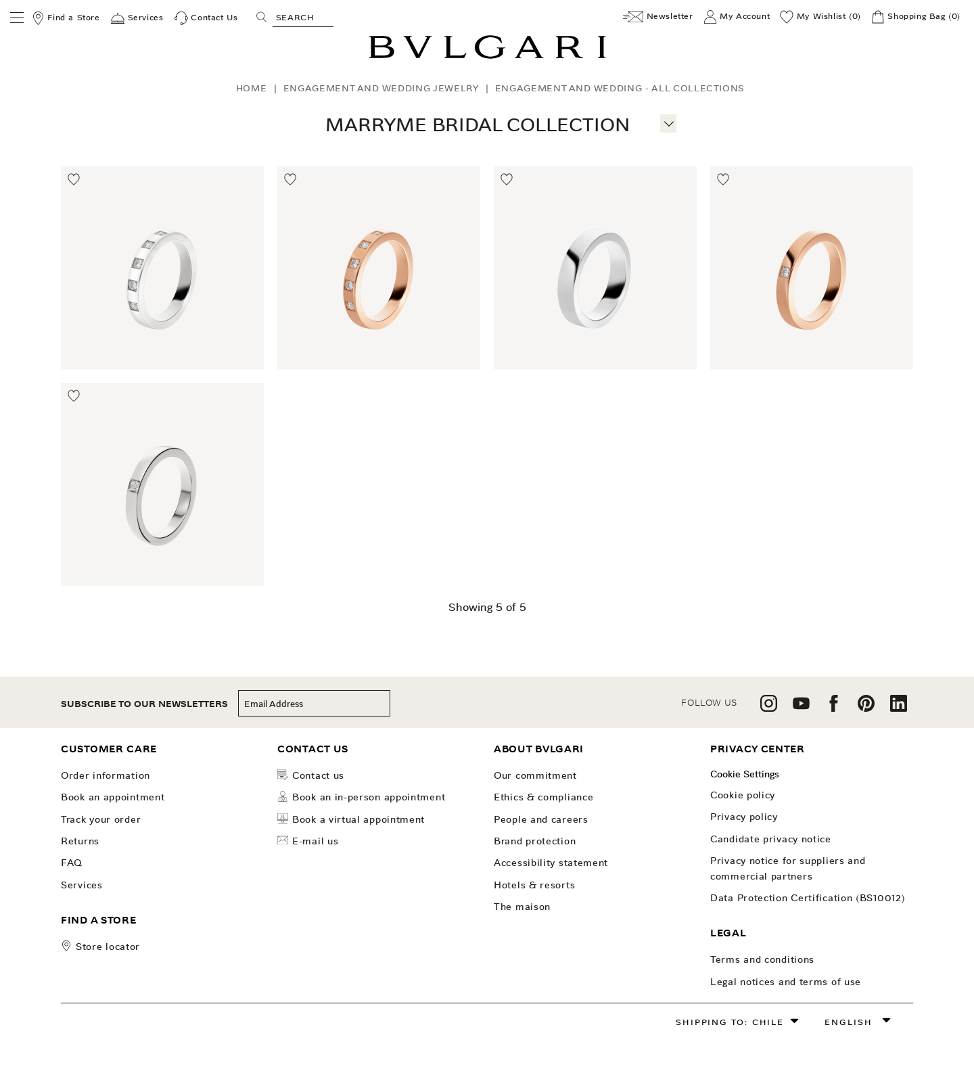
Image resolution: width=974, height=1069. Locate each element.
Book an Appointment (112, 797)
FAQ (72, 862)
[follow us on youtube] (801, 708)
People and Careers (541, 819)
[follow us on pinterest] (866, 708)
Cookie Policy (742, 795)
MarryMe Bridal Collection (477, 125)
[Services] (137, 18)
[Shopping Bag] (915, 17)
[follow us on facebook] (833, 708)
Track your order (101, 819)
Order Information (105, 775)
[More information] (668, 122)
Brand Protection (535, 841)
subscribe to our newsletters (144, 704)
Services (82, 885)
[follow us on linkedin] (898, 708)
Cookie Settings (744, 774)
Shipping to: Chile (729, 1022)
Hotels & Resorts (534, 885)
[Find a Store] (65, 18)
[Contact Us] (206, 18)
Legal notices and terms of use (785, 981)
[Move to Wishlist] (74, 180)
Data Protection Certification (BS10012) (807, 898)
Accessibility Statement (551, 862)
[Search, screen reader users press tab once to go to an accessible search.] (303, 17)
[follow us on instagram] (768, 708)
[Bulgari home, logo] (487, 56)
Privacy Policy (744, 816)
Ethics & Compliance (543, 797)
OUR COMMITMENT (535, 775)
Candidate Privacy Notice (770, 839)
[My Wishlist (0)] (820, 17)
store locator (108, 946)
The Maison (522, 906)
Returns (80, 841)
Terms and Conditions (762, 959)
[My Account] (736, 17)
